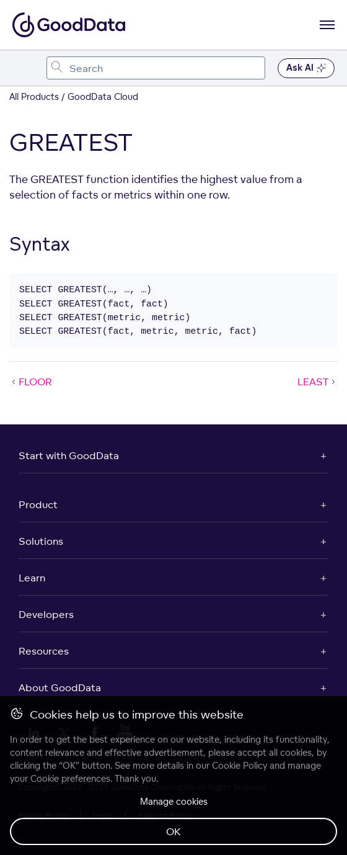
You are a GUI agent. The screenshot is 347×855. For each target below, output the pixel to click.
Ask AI (306, 68)
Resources (44, 651)
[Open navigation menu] (327, 24)
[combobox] (155, 67)
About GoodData (60, 687)
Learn (32, 577)
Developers (46, 614)
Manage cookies (174, 801)
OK (173, 831)
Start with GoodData (69, 455)
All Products (34, 96)
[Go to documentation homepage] (68, 24)
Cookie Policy (239, 765)
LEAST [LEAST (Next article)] (317, 381)
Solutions (41, 541)
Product (38, 504)
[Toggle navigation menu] (23, 68)
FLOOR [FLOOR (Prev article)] (30, 381)
